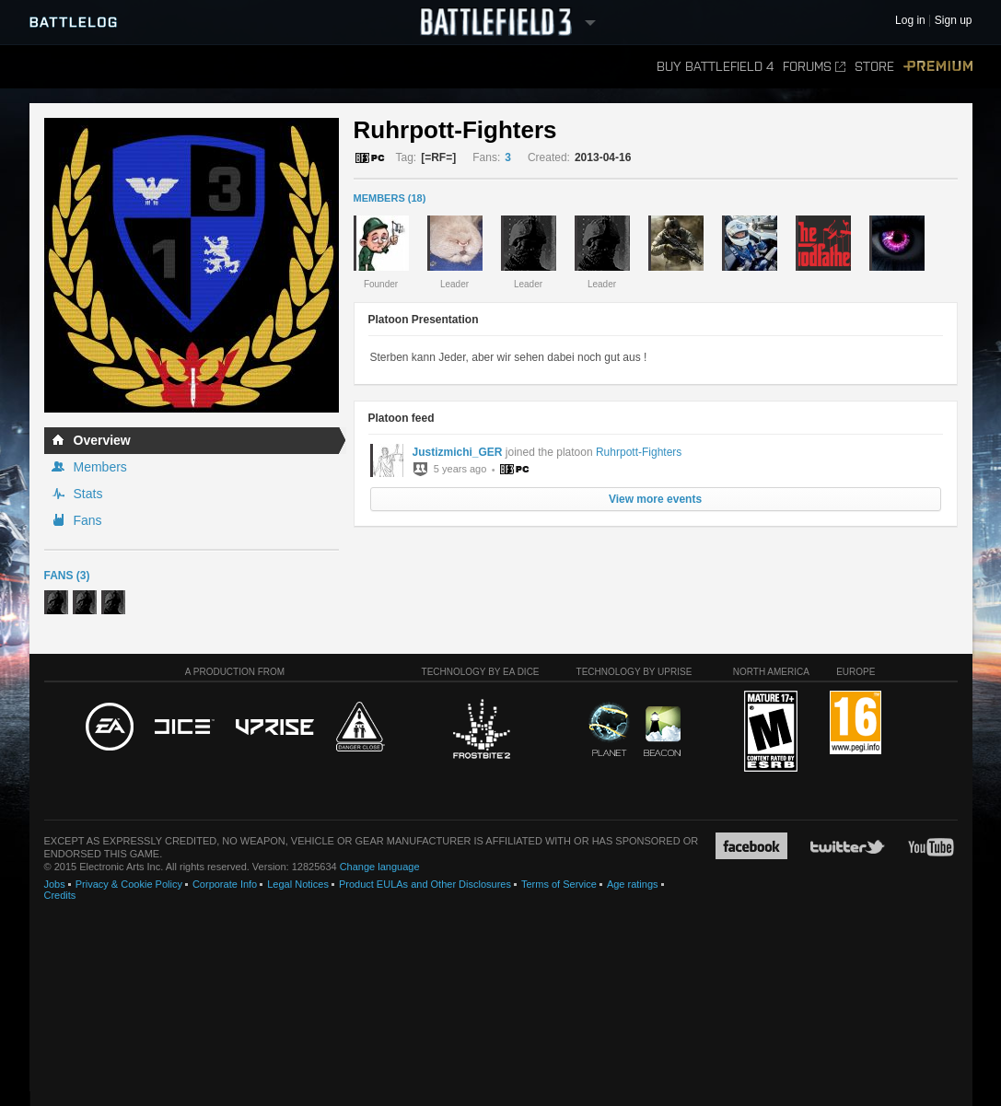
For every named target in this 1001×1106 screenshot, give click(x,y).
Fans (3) (67, 575)
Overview (102, 440)
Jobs (54, 884)
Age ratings (632, 884)
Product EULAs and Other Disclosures (425, 884)
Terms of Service (559, 884)
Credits (60, 895)
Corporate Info (224, 884)
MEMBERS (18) (390, 198)
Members (100, 467)
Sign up (953, 21)
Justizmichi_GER (458, 452)
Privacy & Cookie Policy (129, 884)
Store (874, 67)
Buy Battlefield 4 (715, 67)
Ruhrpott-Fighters (638, 452)
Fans (88, 520)
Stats (88, 493)
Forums (814, 67)
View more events (655, 499)
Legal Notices (298, 884)
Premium (937, 66)
